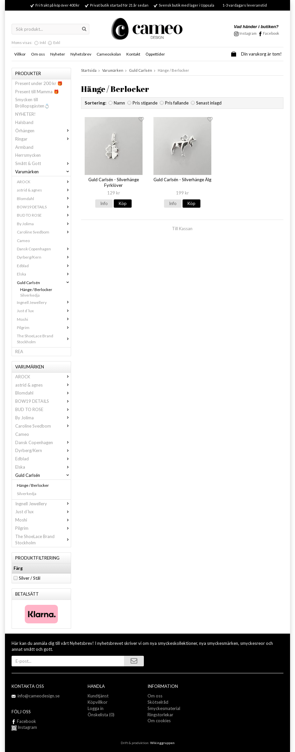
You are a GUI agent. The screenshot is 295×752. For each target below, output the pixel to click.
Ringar (43, 139)
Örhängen (43, 130)
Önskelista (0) (101, 714)
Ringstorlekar (160, 714)
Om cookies (159, 720)
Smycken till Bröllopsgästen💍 (32, 102)
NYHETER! (25, 114)
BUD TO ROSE (44, 215)
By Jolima (44, 223)
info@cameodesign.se (39, 695)
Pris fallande (177, 102)
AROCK (44, 181)
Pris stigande (145, 102)
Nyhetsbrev (80, 54)
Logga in (96, 708)
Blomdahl (44, 198)
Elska (44, 274)
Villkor (20, 54)
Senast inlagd (209, 102)
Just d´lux (44, 310)
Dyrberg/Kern (44, 257)
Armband (24, 147)
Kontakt (133, 54)
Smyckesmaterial (164, 708)
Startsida (89, 70)
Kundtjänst (98, 695)
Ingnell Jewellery (44, 302)
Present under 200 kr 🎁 (39, 83)
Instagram (24, 727)
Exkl (56, 42)
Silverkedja (30, 295)
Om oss (38, 54)
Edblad (44, 265)
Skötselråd (158, 702)
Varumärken (43, 171)
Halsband (24, 122)
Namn (119, 102)
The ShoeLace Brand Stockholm (44, 338)
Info (104, 203)
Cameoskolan (109, 54)
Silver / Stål (29, 578)
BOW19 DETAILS (44, 206)
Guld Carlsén (44, 282)
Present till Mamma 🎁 (37, 91)
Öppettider (155, 54)
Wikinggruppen (162, 743)
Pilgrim (44, 327)
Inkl (43, 42)
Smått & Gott (43, 163)
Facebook (271, 33)
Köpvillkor (97, 702)
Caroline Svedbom (44, 232)
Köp (123, 203)
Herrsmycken (28, 155)
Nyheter (57, 54)
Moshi (44, 319)
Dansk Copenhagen (44, 248)
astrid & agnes (44, 190)
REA (19, 351)
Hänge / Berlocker (36, 289)
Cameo (23, 240)
